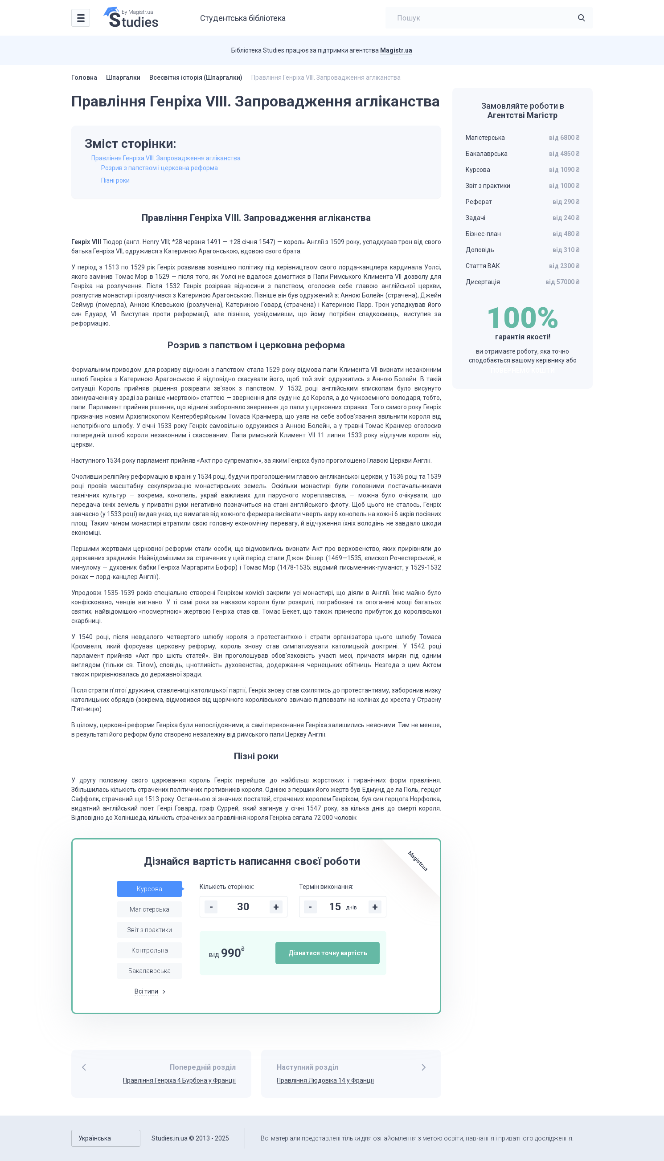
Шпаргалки (123, 77)
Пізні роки (115, 180)
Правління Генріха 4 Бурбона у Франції (179, 1080)
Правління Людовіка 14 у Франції (325, 1080)
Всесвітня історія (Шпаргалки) (195, 77)
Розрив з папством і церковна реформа (159, 167)
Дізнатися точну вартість (327, 953)
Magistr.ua (396, 50)
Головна (84, 77)
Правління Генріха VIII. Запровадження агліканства (166, 158)
